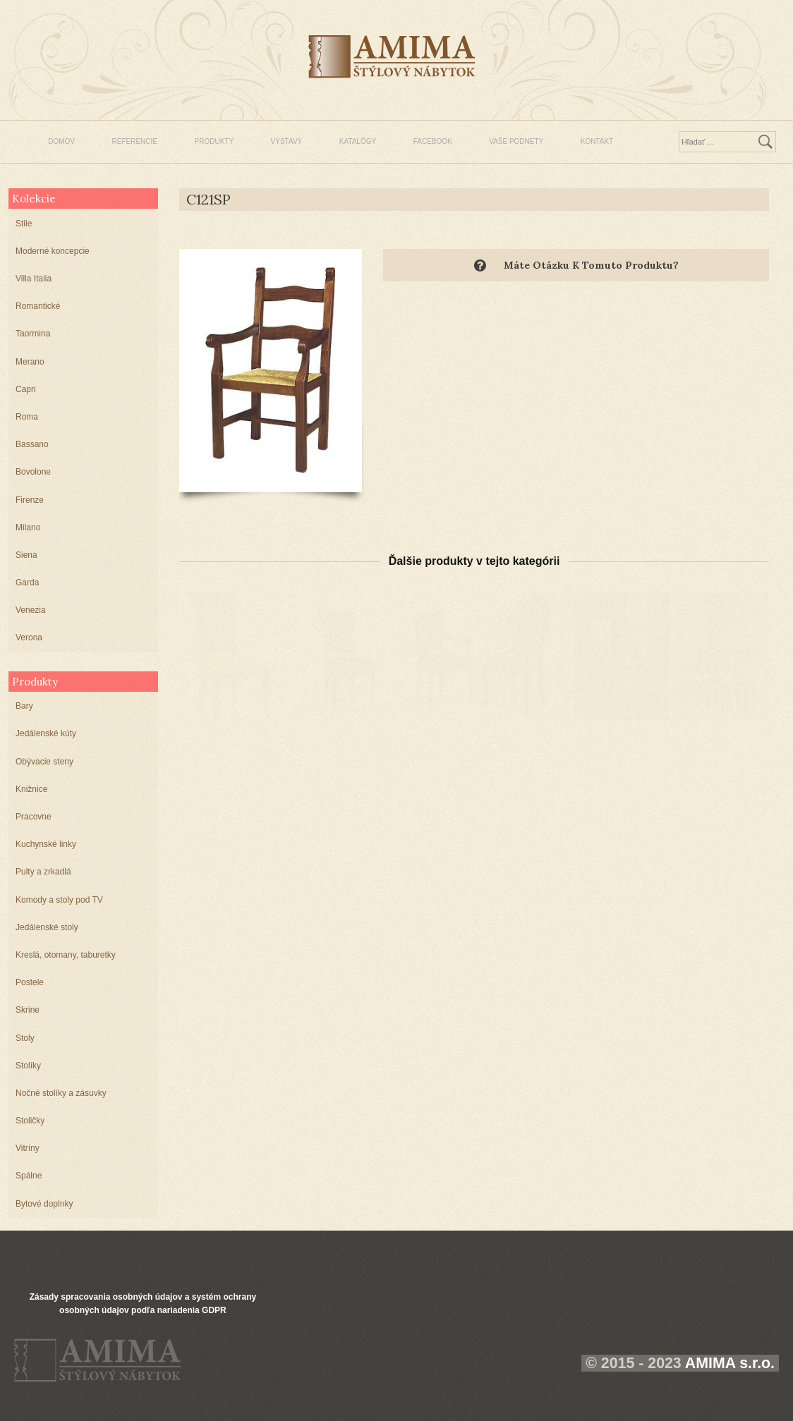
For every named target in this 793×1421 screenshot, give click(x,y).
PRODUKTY (214, 141)
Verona (29, 637)
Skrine (28, 1010)
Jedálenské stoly (47, 927)
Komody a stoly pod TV (59, 900)
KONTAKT (597, 141)
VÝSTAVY (287, 141)
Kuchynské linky (46, 844)
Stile (24, 223)
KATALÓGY (357, 141)
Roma (27, 417)
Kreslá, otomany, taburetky (66, 955)
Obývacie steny (44, 762)
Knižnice (31, 789)
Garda (27, 582)
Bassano (32, 444)
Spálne (29, 1176)
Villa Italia (34, 278)
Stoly (25, 1038)
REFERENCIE (134, 141)
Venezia (31, 610)
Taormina (33, 334)
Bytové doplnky (44, 1204)
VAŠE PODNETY (516, 141)
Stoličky (30, 1121)
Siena (26, 555)
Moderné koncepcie (53, 251)
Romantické (38, 306)
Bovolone (33, 472)
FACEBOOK (432, 141)
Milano (28, 527)
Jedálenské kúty (46, 733)
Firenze (30, 500)
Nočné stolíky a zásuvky (61, 1093)
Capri (26, 389)
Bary (24, 706)
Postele (30, 982)
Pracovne (34, 817)
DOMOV (61, 141)
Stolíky (28, 1066)
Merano (30, 362)
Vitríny (28, 1148)
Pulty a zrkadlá (43, 872)
